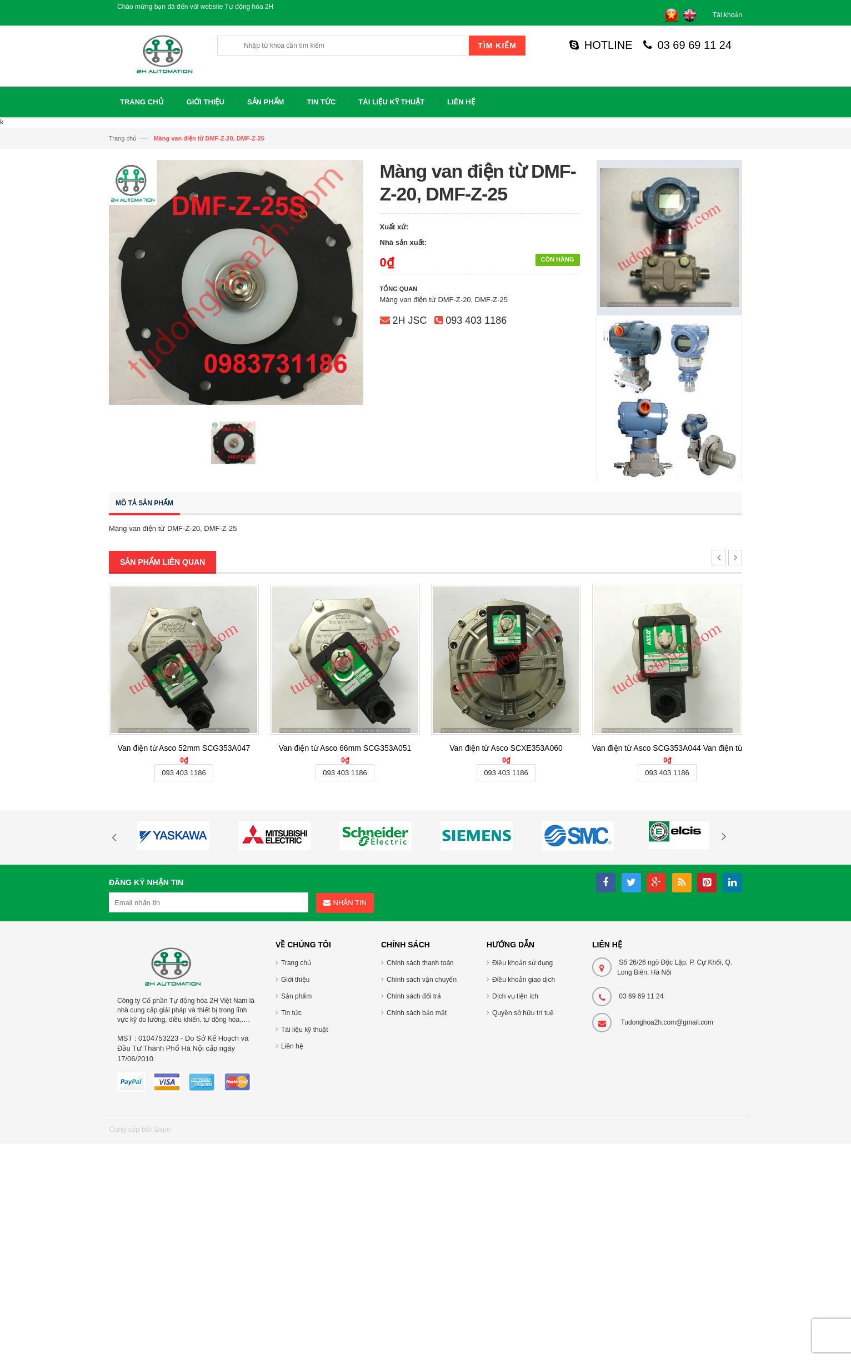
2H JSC (410, 320)
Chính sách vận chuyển (422, 979)
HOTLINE (601, 45)
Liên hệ (292, 1046)
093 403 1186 (476, 320)
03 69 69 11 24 (687, 45)
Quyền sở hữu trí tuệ (523, 1013)
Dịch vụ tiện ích (515, 996)
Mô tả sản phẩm (144, 503)
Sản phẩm (296, 996)
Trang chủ (123, 138)
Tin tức (291, 1013)
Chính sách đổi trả (414, 996)
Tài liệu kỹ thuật (304, 1029)
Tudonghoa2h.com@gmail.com (666, 1022)
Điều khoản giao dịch (523, 979)
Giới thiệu (295, 979)
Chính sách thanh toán (420, 963)
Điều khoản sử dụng (522, 963)
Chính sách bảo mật (417, 1013)
